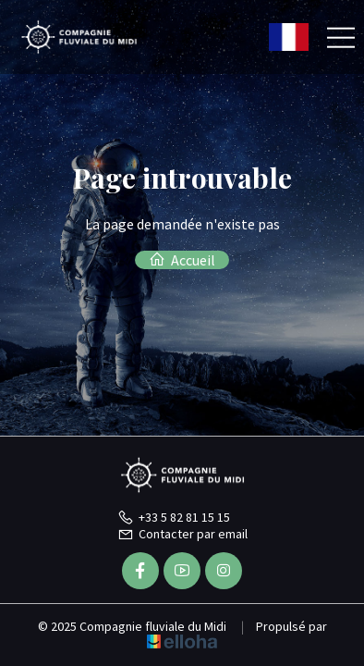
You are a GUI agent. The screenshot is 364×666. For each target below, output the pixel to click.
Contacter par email (182, 533)
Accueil (182, 260)
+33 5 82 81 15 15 (173, 517)
